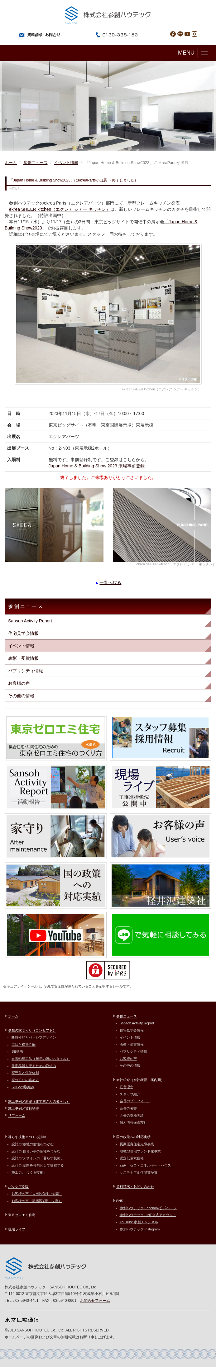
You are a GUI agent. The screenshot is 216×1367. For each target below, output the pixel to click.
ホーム (11, 163)
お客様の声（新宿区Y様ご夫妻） (37, 1201)
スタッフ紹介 (130, 1094)
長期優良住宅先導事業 (137, 1144)
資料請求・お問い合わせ (135, 1186)
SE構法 (17, 1051)
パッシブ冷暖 (18, 1186)
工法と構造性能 (24, 1044)
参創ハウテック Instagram (140, 1229)
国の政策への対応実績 (133, 1137)
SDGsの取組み (23, 1087)
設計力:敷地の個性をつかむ (33, 1144)
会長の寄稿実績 (132, 1115)
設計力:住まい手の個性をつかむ (36, 1151)
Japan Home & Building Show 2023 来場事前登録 (97, 465)
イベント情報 (66, 163)
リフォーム (16, 1115)
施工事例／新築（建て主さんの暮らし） (39, 1101)
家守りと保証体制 (25, 1073)
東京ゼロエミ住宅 (22, 1215)
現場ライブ (16, 1229)
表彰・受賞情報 (23, 658)
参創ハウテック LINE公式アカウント (148, 1215)
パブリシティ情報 (25, 670)
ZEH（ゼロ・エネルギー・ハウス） (147, 1165)
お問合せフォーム (95, 1300)
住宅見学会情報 (23, 633)
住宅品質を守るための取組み (34, 1066)
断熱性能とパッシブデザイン (34, 1037)
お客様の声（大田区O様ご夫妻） (37, 1194)
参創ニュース (35, 163)
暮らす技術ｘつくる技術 (27, 1137)
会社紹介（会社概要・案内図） (140, 1080)
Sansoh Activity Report (30, 620)
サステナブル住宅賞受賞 (138, 1172)
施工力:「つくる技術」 (29, 1172)
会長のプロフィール (135, 1101)
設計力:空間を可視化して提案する (38, 1165)
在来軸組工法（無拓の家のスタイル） (41, 1058)
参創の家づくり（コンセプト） (32, 1030)
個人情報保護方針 (133, 1122)
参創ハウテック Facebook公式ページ (148, 1208)
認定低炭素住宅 (132, 1158)
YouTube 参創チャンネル (139, 1222)
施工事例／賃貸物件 (23, 1108)
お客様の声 (19, 683)
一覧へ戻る (110, 582)
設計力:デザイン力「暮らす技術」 (38, 1158)
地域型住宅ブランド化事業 (140, 1151)
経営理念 (126, 1087)
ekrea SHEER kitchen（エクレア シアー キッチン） (59, 209)
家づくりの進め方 (25, 1080)
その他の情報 (21, 695)
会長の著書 (128, 1108)
